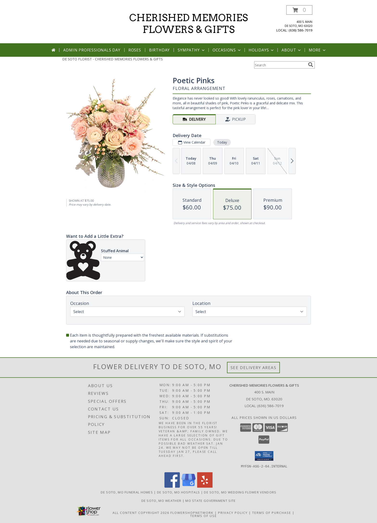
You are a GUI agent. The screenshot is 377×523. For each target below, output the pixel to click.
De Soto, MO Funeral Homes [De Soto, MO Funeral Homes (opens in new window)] (127, 492)
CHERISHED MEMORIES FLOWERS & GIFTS (188, 23)
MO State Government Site (210, 500)
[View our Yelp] (205, 486)
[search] (310, 64)
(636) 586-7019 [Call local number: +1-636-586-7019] (300, 30)
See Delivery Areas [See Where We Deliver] (253, 367)
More (317, 50)
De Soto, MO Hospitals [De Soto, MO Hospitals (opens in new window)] (178, 492)
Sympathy (191, 50)
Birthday (159, 50)
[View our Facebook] (172, 486)
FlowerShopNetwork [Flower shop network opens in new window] (192, 512)
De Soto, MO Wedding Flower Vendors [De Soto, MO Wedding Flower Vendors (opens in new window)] (240, 492)
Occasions (227, 50)
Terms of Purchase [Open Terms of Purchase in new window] (271, 512)
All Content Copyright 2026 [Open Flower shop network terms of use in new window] (141, 512)
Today (222, 142)
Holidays (262, 50)
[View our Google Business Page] (188, 486)
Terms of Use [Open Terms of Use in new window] (203, 515)
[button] (299, 10)
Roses (134, 50)
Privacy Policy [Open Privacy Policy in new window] (233, 512)
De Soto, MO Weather (161, 500)
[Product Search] (280, 65)
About (292, 50)
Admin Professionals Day (91, 50)
